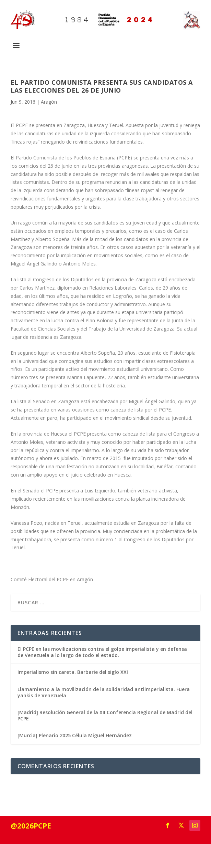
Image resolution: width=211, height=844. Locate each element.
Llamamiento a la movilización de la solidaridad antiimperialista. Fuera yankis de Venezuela (103, 692)
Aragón (49, 101)
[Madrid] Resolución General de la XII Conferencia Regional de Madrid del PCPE (104, 715)
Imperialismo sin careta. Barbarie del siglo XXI (72, 672)
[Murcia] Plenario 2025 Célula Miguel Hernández (74, 735)
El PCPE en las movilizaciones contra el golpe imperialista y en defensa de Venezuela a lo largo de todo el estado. (102, 652)
